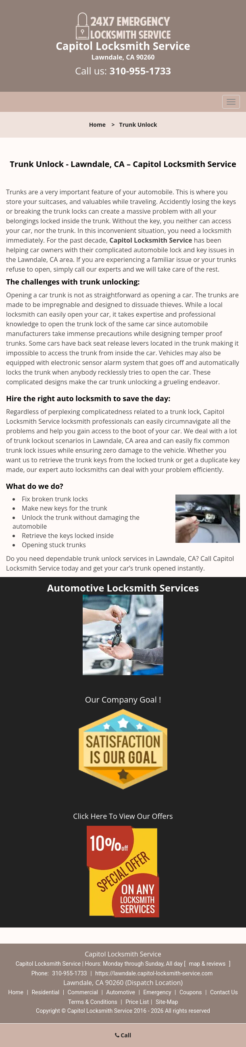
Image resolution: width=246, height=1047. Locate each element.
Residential (45, 992)
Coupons (190, 992)
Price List (137, 1002)
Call (123, 1035)
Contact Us (224, 992)
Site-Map (167, 1002)
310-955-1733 (140, 70)
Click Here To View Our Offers (123, 816)
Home (97, 124)
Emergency (157, 992)
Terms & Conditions (92, 1002)
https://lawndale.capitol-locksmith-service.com (154, 973)
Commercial (83, 992)
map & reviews (208, 963)
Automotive (120, 992)
